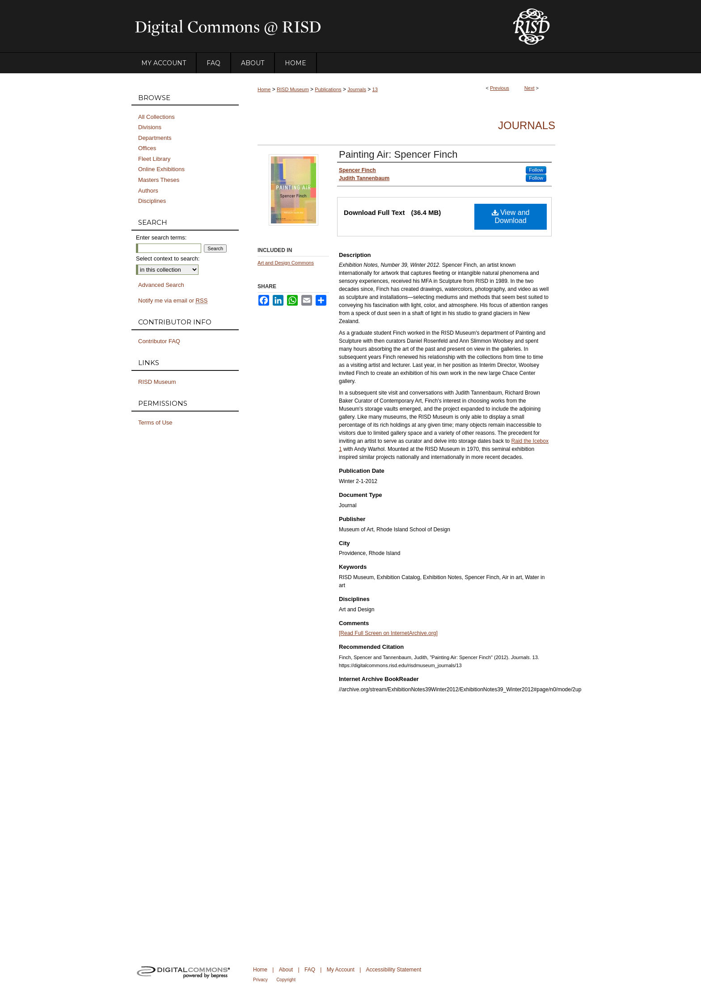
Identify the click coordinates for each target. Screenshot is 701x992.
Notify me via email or (172, 300)
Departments (154, 138)
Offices (147, 148)
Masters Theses (158, 180)
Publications (328, 89)
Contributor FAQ (159, 341)
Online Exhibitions (161, 169)
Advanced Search (161, 285)
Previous (499, 88)
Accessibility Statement (393, 970)
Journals (356, 89)
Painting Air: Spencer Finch (398, 154)
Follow (536, 169)
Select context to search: (167, 258)
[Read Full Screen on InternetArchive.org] (388, 633)
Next (529, 88)
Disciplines (152, 201)
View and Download (511, 216)
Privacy (260, 979)
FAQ (309, 970)
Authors (148, 190)
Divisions (149, 127)
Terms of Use (155, 422)
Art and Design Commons (286, 262)
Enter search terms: (161, 237)
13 (375, 89)
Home (264, 89)
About (286, 970)
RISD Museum (293, 89)
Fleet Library (154, 159)
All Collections (156, 116)
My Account (341, 970)
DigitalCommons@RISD (314, 26)
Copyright (286, 979)
